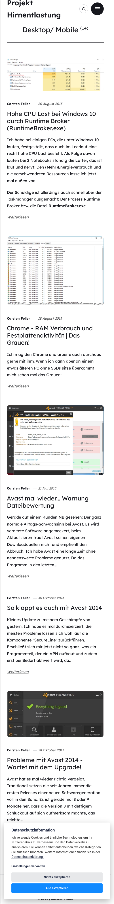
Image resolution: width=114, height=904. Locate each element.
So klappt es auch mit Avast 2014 (54, 607)
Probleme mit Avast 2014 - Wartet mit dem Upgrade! (45, 763)
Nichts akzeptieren (57, 877)
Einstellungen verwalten (28, 866)
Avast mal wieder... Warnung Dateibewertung (48, 501)
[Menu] (97, 8)
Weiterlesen (18, 217)
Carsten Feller (18, 104)
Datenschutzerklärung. (27, 857)
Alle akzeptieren (57, 888)
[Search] (83, 8)
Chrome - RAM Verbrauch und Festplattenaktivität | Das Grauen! (50, 335)
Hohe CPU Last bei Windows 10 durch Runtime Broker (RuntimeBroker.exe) (51, 121)
